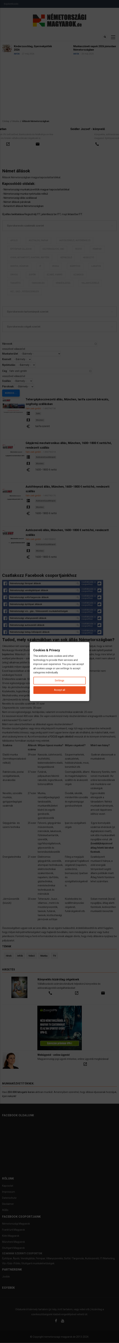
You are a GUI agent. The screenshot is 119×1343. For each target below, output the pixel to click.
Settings (59, 680)
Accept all (59, 690)
